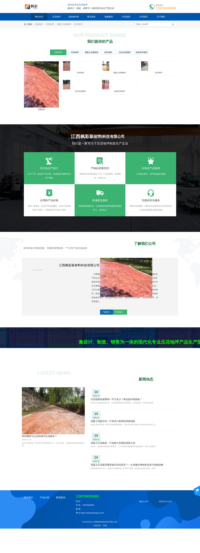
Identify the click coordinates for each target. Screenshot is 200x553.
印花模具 (143, 17)
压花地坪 (56, 17)
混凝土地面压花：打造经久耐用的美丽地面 (127, 457)
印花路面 (126, 17)
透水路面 (91, 17)
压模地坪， (40, 24)
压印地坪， (79, 24)
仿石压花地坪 (125, 52)
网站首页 (39, 17)
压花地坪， (51, 24)
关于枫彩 (161, 17)
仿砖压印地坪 (141, 52)
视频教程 (109, 17)
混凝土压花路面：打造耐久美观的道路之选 (127, 471)
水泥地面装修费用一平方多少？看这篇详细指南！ (131, 444)
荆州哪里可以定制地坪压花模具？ (39, 490)
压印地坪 (108, 52)
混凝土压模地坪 (91, 52)
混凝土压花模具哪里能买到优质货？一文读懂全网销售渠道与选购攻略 (140, 484)
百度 (105, 550)
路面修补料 (74, 17)
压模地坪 (58, 52)
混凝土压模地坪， (65, 24)
